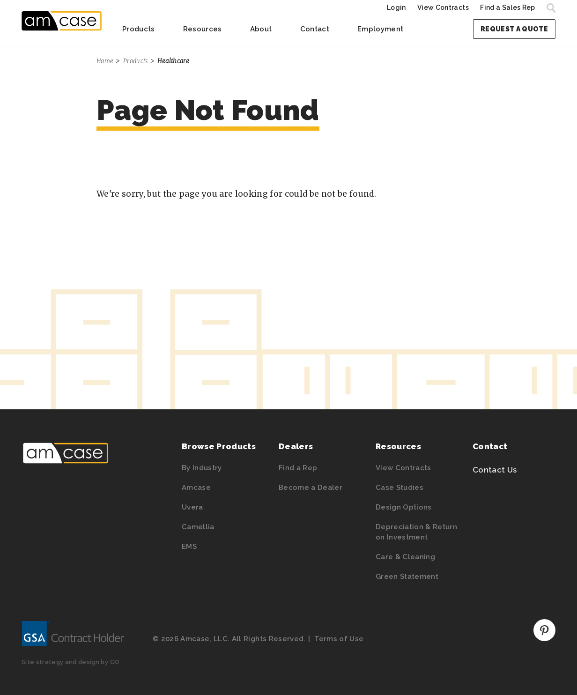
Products (138, 29)
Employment (380, 29)
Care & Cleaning (405, 557)
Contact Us (495, 469)
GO (115, 661)
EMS (189, 546)
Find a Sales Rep (507, 7)
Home (104, 61)
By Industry (202, 468)
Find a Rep (298, 468)
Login (396, 7)
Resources (202, 29)
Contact (314, 29)
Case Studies (399, 487)
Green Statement (407, 576)
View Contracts (443, 7)
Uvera (192, 507)
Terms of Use (338, 639)
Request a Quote (514, 29)
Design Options (404, 507)
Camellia (198, 527)
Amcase (196, 487)
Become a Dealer (310, 487)
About (261, 29)
